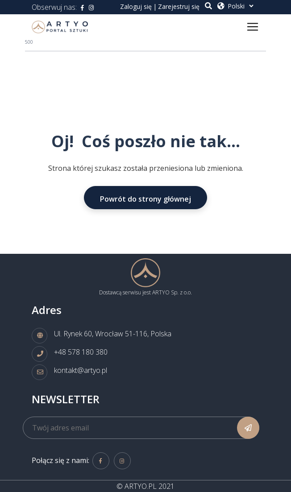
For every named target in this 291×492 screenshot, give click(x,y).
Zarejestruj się (179, 6)
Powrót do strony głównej (145, 199)
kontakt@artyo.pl (80, 370)
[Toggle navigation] (252, 26)
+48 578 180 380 (81, 352)
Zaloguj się (136, 6)
